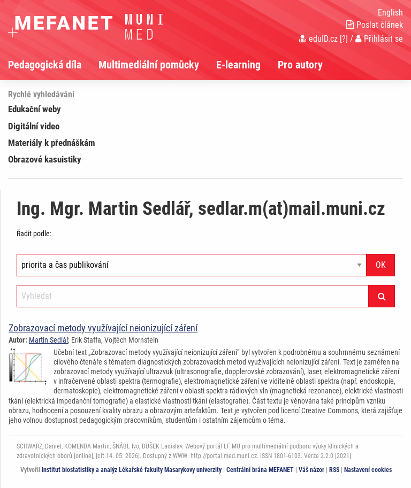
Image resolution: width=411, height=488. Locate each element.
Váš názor (311, 470)
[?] (344, 39)
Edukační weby (34, 109)
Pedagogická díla (44, 64)
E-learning (238, 64)
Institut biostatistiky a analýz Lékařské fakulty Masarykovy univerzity (132, 470)
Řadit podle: (34, 233)
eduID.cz (318, 39)
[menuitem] (53, 64)
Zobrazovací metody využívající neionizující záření (103, 328)
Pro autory (300, 64)
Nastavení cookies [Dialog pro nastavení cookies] (368, 470)
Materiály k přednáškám (51, 142)
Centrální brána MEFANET (260, 470)
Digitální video (33, 126)
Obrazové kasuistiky (44, 159)
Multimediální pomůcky (148, 64)
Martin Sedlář (48, 340)
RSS (334, 470)
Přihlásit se (379, 39)
